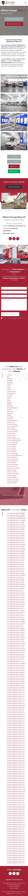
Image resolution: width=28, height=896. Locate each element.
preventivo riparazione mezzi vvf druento (17, 694)
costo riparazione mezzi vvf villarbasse (16, 612)
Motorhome (10, 413)
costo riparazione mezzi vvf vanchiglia (16, 572)
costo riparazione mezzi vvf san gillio (16, 575)
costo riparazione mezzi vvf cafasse (16, 650)
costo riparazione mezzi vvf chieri (15, 674)
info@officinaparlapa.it (15, 884)
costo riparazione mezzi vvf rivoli (15, 577)
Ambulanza (9, 375)
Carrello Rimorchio (11, 393)
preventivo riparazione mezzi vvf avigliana (17, 839)
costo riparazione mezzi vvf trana (15, 661)
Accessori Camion (11, 433)
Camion (9, 386)
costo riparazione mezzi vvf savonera (16, 515)
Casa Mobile (10, 395)
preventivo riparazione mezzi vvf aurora (17, 705)
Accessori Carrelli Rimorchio (13, 439)
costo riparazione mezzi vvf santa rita (16, 570)
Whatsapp (14, 171)
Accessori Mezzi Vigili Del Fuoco (14, 455)
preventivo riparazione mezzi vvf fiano (16, 793)
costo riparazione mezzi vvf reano (15, 639)
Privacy (11, 888)
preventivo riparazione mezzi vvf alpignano (17, 749)
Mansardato (10, 406)
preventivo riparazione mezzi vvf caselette (17, 760)
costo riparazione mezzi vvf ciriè (15, 614)
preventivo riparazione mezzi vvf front (16, 861)
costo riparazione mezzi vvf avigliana (16, 663)
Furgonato (9, 396)
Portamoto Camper (11, 470)
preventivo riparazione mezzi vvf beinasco (17, 758)
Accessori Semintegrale (12, 464)
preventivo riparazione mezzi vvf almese (17, 835)
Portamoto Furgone (12, 475)
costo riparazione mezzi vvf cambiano (16, 681)
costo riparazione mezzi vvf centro (15, 540)
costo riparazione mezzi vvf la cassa (16, 595)
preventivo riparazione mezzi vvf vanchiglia (17, 747)
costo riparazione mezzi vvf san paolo (16, 566)
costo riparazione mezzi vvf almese (16, 659)
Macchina (9, 402)
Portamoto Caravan (12, 471)
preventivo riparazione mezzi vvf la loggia (17, 822)
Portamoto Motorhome (12, 481)
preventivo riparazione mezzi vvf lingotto (17, 723)
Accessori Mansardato (12, 453)
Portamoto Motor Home (13, 479)
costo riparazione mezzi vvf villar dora (16, 672)
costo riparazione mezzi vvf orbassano (16, 604)
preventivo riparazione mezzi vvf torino (16, 700)
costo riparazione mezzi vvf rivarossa (16, 656)
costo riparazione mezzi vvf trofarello (16, 641)
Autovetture (10, 384)
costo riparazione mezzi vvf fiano (15, 617)
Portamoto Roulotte (12, 482)
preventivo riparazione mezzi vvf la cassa (17, 771)
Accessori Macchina (11, 450)
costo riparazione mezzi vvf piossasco (16, 665)
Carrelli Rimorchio (11, 391)
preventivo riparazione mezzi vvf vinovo (17, 830)
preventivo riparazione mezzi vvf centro (17, 716)
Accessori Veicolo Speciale (13, 468)
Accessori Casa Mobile (12, 442)
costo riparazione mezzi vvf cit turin (16, 542)
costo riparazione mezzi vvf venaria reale (17, 517)
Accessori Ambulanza (12, 420)
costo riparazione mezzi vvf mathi (15, 658)
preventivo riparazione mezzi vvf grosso (17, 828)
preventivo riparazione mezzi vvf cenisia (17, 714)
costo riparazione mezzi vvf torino (15, 524)
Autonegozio (10, 380)
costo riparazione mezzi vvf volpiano (16, 630)
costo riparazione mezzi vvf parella (15, 561)
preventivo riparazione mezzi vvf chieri (16, 850)
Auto (8, 376)
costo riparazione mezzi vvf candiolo (16, 643)
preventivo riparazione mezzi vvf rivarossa (17, 831)
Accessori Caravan (11, 437)
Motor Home (10, 411)
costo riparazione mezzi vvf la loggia (16, 647)
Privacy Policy (14, 319)
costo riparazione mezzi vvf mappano (16, 579)
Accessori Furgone (11, 446)
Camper (9, 387)
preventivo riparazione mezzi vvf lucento (17, 725)
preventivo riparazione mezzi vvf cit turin (17, 718)
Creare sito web (10, 891)
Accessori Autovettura (12, 429)
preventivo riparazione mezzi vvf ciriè (16, 789)
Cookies (16, 888)
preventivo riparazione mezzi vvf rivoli (16, 753)
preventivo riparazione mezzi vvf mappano (17, 755)
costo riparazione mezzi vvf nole (15, 626)
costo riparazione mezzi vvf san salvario (17, 568)
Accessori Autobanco (12, 424)
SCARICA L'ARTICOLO (14, 187)
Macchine (9, 404)
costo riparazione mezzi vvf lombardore (17, 645)
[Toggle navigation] (25, 3)
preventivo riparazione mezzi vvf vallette (17, 689)
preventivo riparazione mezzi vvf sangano (17, 813)
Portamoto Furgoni (11, 477)
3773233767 (14, 156)
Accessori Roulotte (11, 462)
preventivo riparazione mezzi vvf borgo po (17, 711)
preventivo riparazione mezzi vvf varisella (17, 798)
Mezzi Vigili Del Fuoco (12, 407)
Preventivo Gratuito (14, 24)
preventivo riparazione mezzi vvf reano (16, 815)
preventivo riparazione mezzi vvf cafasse (17, 826)
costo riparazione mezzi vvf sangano (16, 637)
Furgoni (9, 400)
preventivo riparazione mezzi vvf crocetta (17, 720)
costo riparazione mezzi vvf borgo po (16, 535)
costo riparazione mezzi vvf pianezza (16, 526)
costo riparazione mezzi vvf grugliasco (16, 528)
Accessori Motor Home (12, 459)
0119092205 (14, 161)
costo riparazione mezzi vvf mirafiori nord (17, 555)
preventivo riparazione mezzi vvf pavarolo (17, 824)
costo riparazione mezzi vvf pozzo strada (17, 562)
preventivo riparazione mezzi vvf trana (16, 837)
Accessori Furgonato (12, 444)
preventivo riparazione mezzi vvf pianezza (17, 701)
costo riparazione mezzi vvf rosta (15, 606)
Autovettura (10, 382)
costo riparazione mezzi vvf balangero (16, 687)
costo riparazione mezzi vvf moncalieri (16, 603)
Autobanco (9, 378)
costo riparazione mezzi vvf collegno (16, 520)
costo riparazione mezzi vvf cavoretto (16, 537)
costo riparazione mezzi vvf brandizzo (16, 676)
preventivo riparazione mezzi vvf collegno (17, 696)
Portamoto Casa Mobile (13, 473)
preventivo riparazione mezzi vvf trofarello (17, 817)
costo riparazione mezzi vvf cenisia (15, 539)
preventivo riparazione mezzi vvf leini (16, 766)
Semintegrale (10, 417)
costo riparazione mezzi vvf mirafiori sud (17, 557)
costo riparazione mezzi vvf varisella (16, 623)
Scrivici (14, 166)
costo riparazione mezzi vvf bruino (15, 625)
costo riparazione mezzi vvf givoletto (16, 593)
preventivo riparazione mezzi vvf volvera (17, 853)
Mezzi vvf (9, 409)
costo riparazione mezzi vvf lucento (16, 550)
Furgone (9, 398)
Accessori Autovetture (12, 431)
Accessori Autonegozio (12, 426)
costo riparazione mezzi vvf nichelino (16, 601)
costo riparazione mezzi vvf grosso (15, 652)
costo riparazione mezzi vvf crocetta (16, 544)
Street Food (10, 418)
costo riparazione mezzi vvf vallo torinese (17, 636)
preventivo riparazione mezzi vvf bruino (16, 800)
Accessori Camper (11, 435)
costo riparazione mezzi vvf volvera (16, 678)
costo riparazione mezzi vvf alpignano (16, 573)
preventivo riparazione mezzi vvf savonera (17, 690)
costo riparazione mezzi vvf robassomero (17, 586)
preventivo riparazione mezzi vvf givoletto (17, 769)
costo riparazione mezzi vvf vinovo (15, 654)
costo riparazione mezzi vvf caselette (16, 584)
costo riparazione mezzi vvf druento (16, 518)
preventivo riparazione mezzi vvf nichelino (17, 777)
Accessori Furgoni (11, 448)
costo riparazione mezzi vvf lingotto (16, 548)
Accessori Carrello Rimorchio (14, 440)
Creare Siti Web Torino (15, 893)
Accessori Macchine (11, 451)
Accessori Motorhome (12, 461)
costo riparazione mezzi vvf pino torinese (17, 608)
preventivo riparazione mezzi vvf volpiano (17, 806)
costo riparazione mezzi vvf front (15, 685)
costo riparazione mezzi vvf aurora (15, 529)
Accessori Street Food (12, 466)
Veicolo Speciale (11, 428)
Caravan (9, 389)
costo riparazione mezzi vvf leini (15, 590)
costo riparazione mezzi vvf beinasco (16, 583)
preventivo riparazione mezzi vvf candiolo (17, 819)
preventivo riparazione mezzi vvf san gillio (17, 751)
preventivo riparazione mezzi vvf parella (17, 736)
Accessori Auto (10, 422)
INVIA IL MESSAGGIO (10, 314)
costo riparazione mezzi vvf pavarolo (16, 648)
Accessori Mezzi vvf (11, 457)
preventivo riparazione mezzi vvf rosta (16, 782)
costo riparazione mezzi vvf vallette (16, 513)
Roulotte (9, 415)
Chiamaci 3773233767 (14, 19)
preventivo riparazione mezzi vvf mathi (16, 833)
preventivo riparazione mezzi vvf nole (16, 802)
